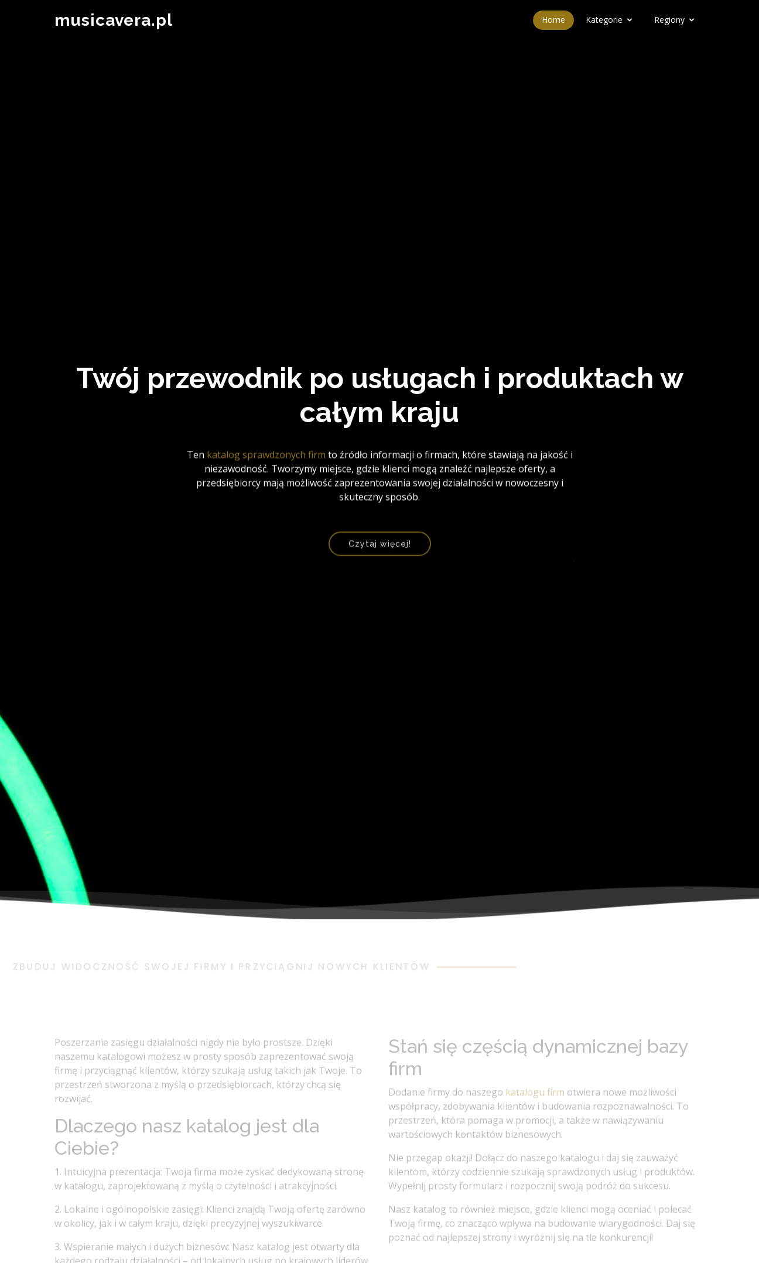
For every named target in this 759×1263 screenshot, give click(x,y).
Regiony (669, 19)
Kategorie (604, 19)
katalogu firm (535, 1106)
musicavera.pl (113, 20)
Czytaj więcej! (379, 549)
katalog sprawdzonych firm (266, 456)
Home (553, 19)
